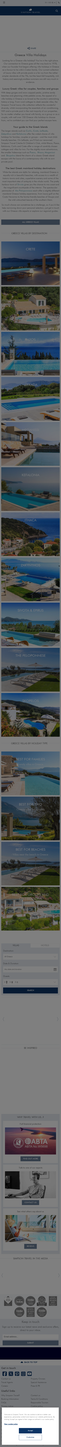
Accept (30, 1430)
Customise (30, 1437)
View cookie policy (11, 1424)
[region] (30, 1426)
